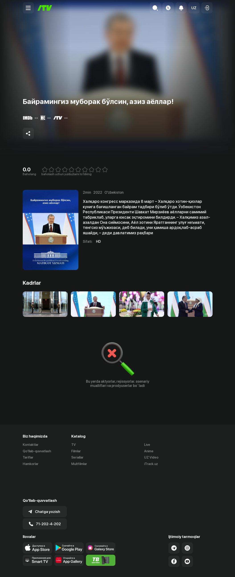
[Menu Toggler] (28, 7)
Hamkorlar (31, 464)
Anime (148, 451)
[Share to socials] (28, 133)
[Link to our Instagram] (187, 521)
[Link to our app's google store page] (69, 521)
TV (73, 445)
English (207, 569)
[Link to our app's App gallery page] (69, 533)
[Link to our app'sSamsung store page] (100, 521)
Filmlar (76, 451)
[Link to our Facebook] (174, 534)
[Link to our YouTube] (187, 534)
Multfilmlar (79, 464)
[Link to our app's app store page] (37, 521)
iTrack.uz (151, 464)
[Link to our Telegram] (174, 521)
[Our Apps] (37, 533)
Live (147, 445)
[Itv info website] (100, 533)
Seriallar (77, 458)
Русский (190, 569)
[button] (194, 7)
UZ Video (151, 458)
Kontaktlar (31, 445)
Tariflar (28, 458)
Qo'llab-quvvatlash (37, 451)
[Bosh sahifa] (44, 8)
